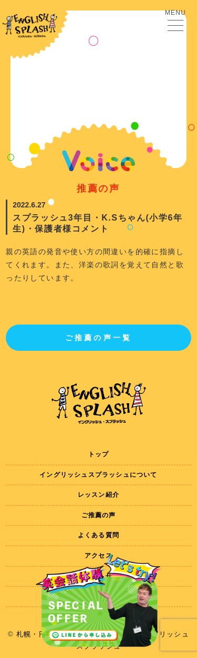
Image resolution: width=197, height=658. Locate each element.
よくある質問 (98, 535)
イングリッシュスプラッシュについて (98, 474)
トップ (98, 454)
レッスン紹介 (98, 494)
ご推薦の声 (98, 515)
